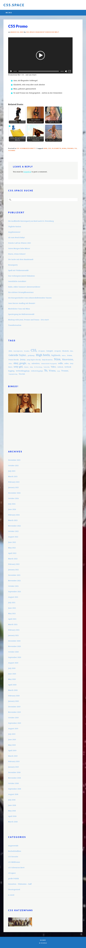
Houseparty (13, 265)
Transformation (14, 325)
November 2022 (14, 526)
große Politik (13, 879)
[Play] (11, 71)
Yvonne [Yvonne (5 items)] (64, 371)
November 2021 (14, 581)
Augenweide (13, 846)
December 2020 (14, 641)
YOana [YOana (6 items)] (52, 370)
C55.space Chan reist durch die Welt (42, 32)
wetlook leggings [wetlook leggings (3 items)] (37, 371)
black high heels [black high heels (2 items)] (18, 351)
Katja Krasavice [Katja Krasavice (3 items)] (47, 360)
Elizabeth (56, 148)
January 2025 (13, 487)
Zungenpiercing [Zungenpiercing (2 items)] (13, 374)
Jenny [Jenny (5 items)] (22, 359)
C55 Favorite (13, 857)
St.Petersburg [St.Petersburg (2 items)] (38, 367)
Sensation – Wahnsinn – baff (19, 884)
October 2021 (13, 586)
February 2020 (13, 696)
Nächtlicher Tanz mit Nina (19, 309)
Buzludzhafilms (14, 851)
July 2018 (11, 800)
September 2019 (14, 723)
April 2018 (12, 816)
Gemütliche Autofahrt (17, 281)
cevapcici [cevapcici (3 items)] (57, 351)
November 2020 (14, 646)
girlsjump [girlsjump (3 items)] (31, 355)
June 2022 (12, 542)
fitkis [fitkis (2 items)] (71, 351)
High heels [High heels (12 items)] (43, 355)
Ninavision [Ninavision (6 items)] (67, 359)
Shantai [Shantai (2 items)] (26, 367)
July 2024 (11, 504)
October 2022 (13, 531)
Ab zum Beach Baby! (16, 238)
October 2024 (13, 498)
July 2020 (11, 668)
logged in (27, 172)
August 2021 (13, 597)
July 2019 (11, 734)
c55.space (12, 873)
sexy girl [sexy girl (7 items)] (18, 366)
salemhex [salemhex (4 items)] (36, 363)
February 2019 (13, 761)
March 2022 (12, 559)
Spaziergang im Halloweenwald (21, 314)
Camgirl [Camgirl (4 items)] (49, 351)
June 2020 (12, 674)
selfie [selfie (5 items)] (60, 363)
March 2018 (12, 822)
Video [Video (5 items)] (53, 367)
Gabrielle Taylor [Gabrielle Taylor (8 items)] (17, 355)
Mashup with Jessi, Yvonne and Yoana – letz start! (28, 320)
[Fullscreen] (70, 71)
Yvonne (11, 150)
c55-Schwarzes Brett (26, 148)
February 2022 (13, 564)
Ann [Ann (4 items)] (10, 351)
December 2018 (14, 772)
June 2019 (12, 740)
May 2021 (12, 614)
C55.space (14, 5)
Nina (64, 148)
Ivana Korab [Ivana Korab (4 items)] (14, 360)
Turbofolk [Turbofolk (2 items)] (46, 367)
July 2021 (11, 603)
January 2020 (13, 701)
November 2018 (14, 778)
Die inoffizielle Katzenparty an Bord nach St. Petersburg (31, 221)
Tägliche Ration (14, 227)
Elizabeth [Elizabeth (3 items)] (65, 351)
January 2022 (13, 570)
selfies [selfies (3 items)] (66, 363)
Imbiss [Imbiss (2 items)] (64, 355)
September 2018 (14, 789)
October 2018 (13, 783)
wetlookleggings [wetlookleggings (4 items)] (22, 371)
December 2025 (14, 460)
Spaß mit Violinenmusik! (18, 270)
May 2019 (12, 745)
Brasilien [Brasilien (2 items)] (26, 351)
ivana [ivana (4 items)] (69, 355)
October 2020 (13, 652)
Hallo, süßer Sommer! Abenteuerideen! (24, 287)
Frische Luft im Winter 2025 (19, 243)
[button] (40, 55)
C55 (49, 148)
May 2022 (12, 548)
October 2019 (13, 718)
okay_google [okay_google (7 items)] (19, 363)
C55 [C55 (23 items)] (33, 350)
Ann (45, 148)
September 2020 (14, 657)
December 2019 (14, 707)
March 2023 (12, 520)
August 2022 (13, 537)
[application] (40, 55)
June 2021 (12, 608)
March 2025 (12, 477)
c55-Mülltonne (14, 862)
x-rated (11, 895)
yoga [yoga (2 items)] (58, 371)
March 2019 (12, 756)
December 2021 (14, 575)
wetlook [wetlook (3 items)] (60, 367)
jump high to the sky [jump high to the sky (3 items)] (34, 360)
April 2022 (12, 553)
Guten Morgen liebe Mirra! (19, 248)
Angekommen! (14, 232)
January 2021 (13, 635)
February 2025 (13, 482)
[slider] (38, 71)
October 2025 (13, 466)
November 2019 (14, 712)
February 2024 (13, 515)
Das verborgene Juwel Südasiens (21, 276)
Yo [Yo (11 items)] (45, 370)
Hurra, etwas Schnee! (17, 254)
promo (70, 148)
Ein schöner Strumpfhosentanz (21, 292)
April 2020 (12, 685)
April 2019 (12, 750)
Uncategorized (14, 890)
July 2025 (11, 471)
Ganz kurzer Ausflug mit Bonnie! (21, 303)
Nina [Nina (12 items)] (57, 359)
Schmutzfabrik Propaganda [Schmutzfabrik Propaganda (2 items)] (49, 363)
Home (43, 940)
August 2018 (13, 794)
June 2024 (12, 509)
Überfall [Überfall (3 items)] (22, 374)
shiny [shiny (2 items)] (31, 367)
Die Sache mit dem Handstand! (20, 259)
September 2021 (14, 592)
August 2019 (13, 729)
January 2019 (13, 767)
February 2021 (13, 630)
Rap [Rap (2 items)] (29, 363)
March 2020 (12, 690)
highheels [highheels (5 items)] (55, 355)
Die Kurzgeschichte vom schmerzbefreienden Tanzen (30, 298)
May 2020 (12, 679)
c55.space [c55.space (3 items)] (41, 351)
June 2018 (12, 805)
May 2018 (12, 811)
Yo (75, 148)
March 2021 (12, 624)
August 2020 (13, 663)
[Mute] (66, 71)
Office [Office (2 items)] (10, 363)
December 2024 (14, 493)
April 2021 (12, 619)
